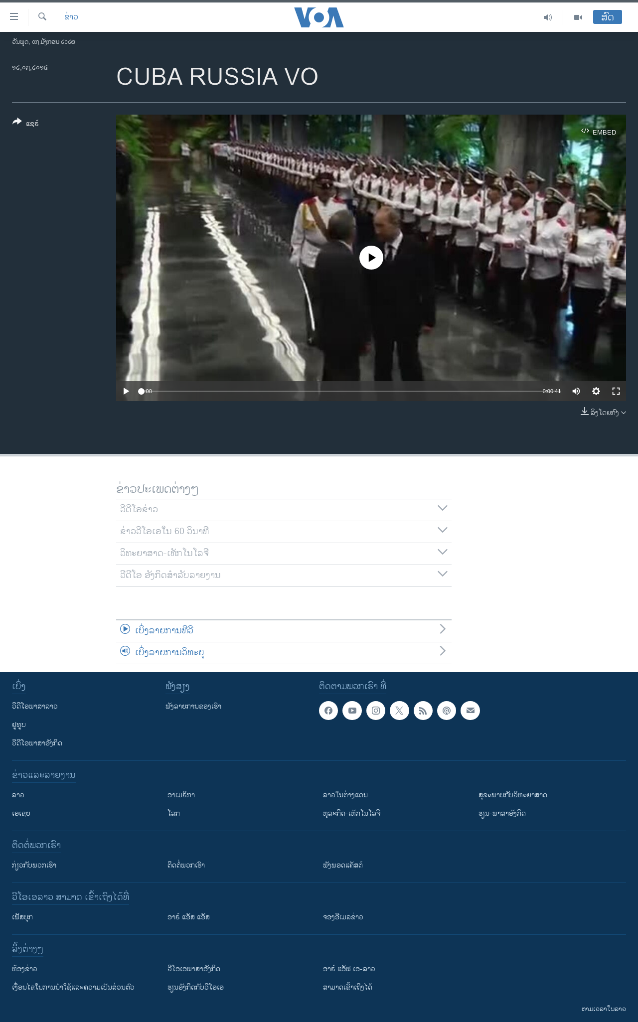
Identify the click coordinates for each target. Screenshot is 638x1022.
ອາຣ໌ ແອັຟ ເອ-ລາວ (349, 969)
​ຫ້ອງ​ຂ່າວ (24, 969)
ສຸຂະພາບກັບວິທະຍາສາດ (512, 795)
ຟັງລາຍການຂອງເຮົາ (193, 706)
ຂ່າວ (71, 17)
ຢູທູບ (19, 725)
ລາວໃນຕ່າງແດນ (345, 795)
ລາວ (18, 795)
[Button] (25, 125)
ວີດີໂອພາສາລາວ (35, 706)
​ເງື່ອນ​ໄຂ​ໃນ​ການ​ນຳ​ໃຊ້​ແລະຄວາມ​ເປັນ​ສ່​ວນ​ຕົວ (73, 987)
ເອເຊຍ (21, 813)
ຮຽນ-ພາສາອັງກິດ (502, 813)
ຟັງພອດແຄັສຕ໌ (343, 865)
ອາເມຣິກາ (181, 795)
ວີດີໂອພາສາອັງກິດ (37, 743)
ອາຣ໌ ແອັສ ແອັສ (188, 917)
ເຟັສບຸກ (22, 917)
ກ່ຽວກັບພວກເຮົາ (34, 865)
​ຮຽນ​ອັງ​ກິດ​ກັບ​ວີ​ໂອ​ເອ (195, 987)
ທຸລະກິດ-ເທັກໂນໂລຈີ (351, 813)
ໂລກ (173, 813)
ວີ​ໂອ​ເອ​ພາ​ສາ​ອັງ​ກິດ (193, 969)
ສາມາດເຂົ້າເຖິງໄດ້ (347, 987)
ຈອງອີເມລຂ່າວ (343, 917)
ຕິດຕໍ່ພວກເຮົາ (186, 865)
